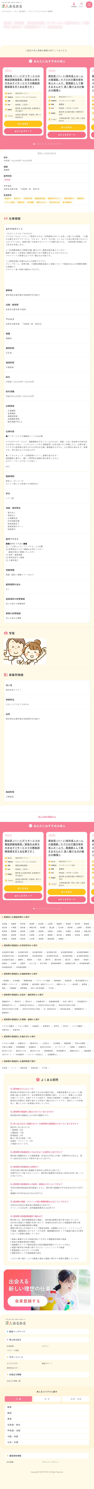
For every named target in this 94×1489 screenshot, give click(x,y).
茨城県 (68, 926)
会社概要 (10, 1462)
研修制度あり (79, 1011)
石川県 (61, 929)
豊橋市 (20, 962)
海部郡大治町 (70, 965)
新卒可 (56, 1028)
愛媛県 (68, 937)
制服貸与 (5, 1014)
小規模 (71, 1049)
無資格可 (46, 1028)
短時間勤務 (20, 1049)
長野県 (88, 929)
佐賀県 (4, 941)
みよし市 (32, 965)
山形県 (50, 926)
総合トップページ (17, 1331)
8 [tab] (54, 144)
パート (13, 1070)
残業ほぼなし (75, 1053)
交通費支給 (40, 1003)
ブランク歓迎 (23, 1028)
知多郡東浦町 (84, 965)
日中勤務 (56, 1045)
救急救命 (68, 982)
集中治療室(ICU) (82, 982)
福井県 (70, 929)
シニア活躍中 (77, 1028)
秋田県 (41, 926)
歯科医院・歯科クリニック (42, 986)
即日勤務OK (61, 1053)
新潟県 (42, 929)
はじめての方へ (13, 1363)
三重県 (31, 933)
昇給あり (18, 1003)
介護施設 (12, 990)
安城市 (86, 962)
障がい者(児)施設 (37, 990)
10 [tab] (60, 144)
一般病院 (5, 982)
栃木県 (77, 926)
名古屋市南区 (37, 958)
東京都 (22, 929)
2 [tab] (37, 144)
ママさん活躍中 (8, 1028)
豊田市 (76, 962)
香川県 (59, 937)
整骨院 (84, 986)
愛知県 (22, 933)
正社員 (4, 1070)
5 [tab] (45, 144)
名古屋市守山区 (52, 958)
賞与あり (28, 1003)
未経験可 (35, 1028)
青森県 (13, 926)
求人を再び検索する (47, 816)
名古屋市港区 (23, 958)
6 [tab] (48, 144)
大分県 (31, 941)
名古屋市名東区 (83, 958)
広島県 (31, 937)
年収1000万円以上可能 (31, 1011)
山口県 (41, 937)
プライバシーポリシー (50, 1462)
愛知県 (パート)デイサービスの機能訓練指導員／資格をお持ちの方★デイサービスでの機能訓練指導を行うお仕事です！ (22, 81)
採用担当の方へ (13, 1368)
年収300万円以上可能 (46, 1007)
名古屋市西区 (37, 954)
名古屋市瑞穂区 (83, 954)
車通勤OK (32, 1049)
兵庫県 (68, 933)
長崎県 (13, 941)
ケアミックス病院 (43, 982)
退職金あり (6, 1003)
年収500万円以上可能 (10, 1011)
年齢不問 (16, 1032)
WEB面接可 (20, 1056)
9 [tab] (57, 144)
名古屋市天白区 (8, 962)
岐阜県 (4, 933)
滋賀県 (41, 933)
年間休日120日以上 (27, 1007)
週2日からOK (21, 1053)
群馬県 (86, 926)
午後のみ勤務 (7, 1049)
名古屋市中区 (51, 954)
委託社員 (34, 1070)
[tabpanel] (23, 101)
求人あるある (6, 11)
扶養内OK (21, 1045)
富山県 (51, 929)
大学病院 (16, 982)
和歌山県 (87, 933)
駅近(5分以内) (45, 1049)
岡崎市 (29, 962)
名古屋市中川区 (8, 958)
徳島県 (50, 937)
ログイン (45, 1346)
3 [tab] (40, 144)
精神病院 (57, 982)
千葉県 (13, 929)
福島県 (59, 926)
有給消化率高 (65, 1011)
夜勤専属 (67, 1045)
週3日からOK (35, 1053)
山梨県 (79, 929)
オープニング (60, 1049)
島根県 (13, 937)
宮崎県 (41, 941)
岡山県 (22, 937)
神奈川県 (32, 929)
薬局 (3, 990)
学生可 (65, 1028)
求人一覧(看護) (20, 11)
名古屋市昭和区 (67, 954)
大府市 (13, 965)
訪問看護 (24, 986)
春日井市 (57, 962)
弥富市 (22, 965)
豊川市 (67, 962)
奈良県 (77, 933)
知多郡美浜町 (7, 969)
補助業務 (87, 1053)
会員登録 (10, 1346)
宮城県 (31, 926)
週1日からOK (7, 1053)
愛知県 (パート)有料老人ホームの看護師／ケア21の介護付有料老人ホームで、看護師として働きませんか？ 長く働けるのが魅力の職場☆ (66, 83)
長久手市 (43, 965)
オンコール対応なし (36, 1056)
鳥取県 (4, 937)
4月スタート (7, 1056)
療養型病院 (28, 982)
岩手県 (22, 926)
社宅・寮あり (68, 1003)
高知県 (77, 937)
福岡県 (86, 937)
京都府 (50, 933)
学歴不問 (5, 1032)
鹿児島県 (51, 941)
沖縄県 (61, 941)
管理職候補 (48, 1053)
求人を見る (23, 123)
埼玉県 (4, 929)
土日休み (45, 1045)
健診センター (62, 986)
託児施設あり (82, 1003)
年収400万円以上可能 (67, 1007)
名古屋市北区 (23, 954)
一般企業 (74, 986)
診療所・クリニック (9, 986)
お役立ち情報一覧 (13, 1381)
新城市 (4, 965)
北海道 (4, 926)
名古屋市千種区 (8, 954)
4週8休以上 (33, 1045)
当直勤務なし (53, 1056)
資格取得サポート (9, 1007)
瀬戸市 (47, 962)
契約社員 (23, 1070)
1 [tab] (34, 144)
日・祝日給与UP (50, 1011)
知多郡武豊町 (21, 969)
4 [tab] (42, 144)
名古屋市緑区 (67, 958)
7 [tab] (51, 144)
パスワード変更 (13, 1350)
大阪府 (59, 933)
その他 (50, 990)
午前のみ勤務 (80, 1045)
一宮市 (38, 962)
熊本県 (22, 941)
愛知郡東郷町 (56, 965)
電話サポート (47, 1363)
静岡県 (13, 933)
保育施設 (23, 990)
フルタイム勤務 (8, 1045)
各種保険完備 (54, 1003)
